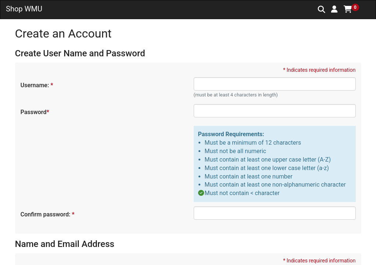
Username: (37, 85)
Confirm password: (47, 214)
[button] (334, 9)
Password (35, 112)
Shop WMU (24, 8)
